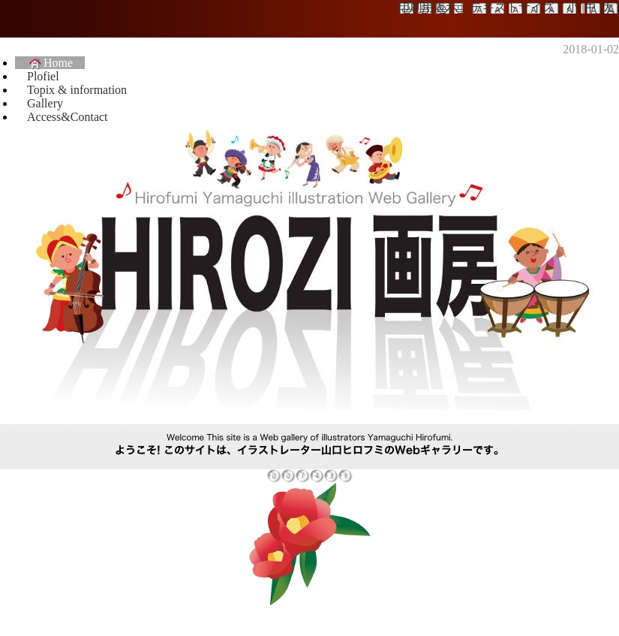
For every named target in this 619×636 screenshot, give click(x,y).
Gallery (45, 103)
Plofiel (43, 76)
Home (50, 62)
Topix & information (77, 89)
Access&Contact (67, 116)
